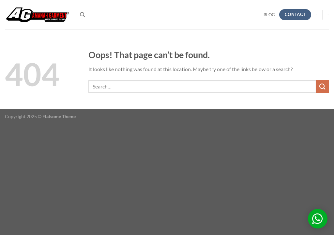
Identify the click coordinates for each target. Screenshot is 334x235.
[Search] (82, 14)
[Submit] (322, 86)
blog (269, 14)
